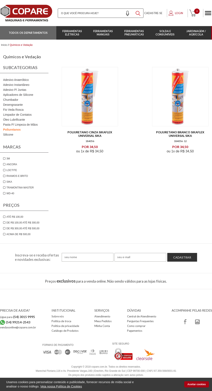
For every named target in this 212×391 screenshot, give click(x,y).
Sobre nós (58, 316)
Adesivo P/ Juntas (14, 89)
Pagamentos (134, 330)
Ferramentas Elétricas (72, 32)
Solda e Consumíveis (165, 32)
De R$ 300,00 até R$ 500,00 (22, 228)
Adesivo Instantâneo (16, 84)
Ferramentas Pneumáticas (134, 32)
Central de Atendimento (141, 316)
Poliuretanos (12, 129)
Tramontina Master (20, 187)
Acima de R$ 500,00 (18, 234)
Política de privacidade (65, 326)
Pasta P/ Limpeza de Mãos (20, 124)
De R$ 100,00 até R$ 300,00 (22, 222)
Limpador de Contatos (17, 114)
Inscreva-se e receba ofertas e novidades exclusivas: (37, 257)
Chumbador (10, 99)
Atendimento (102, 316)
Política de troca (61, 321)
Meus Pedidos (103, 321)
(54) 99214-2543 (18, 322)
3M (8, 158)
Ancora (11, 164)
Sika (9, 181)
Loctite (11, 170)
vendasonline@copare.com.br (18, 327)
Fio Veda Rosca (13, 109)
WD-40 (10, 193)
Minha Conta (102, 326)
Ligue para (17, 317)
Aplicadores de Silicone (18, 94)
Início (4, 45)
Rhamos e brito (17, 176)
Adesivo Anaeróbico (16, 79)
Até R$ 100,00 (14, 216)
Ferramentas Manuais (103, 32)
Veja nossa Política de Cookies (61, 386)
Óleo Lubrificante (14, 119)
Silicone (8, 134)
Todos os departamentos (28, 32)
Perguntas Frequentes (140, 321)
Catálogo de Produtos (65, 330)
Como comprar (136, 326)
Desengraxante (13, 104)
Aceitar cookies (196, 384)
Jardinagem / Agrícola (196, 32)
